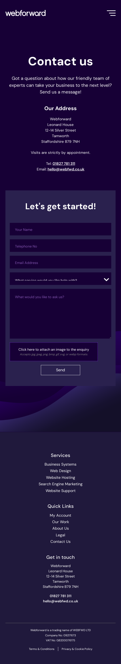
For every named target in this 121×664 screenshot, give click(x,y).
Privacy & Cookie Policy (77, 649)
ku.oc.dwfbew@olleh (66, 169)
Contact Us (60, 541)
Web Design (60, 470)
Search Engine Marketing (61, 484)
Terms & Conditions (42, 649)
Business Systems (60, 464)
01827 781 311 (64, 163)
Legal (60, 535)
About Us (60, 528)
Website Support (61, 490)
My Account (60, 515)
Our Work (60, 521)
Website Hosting (60, 477)
